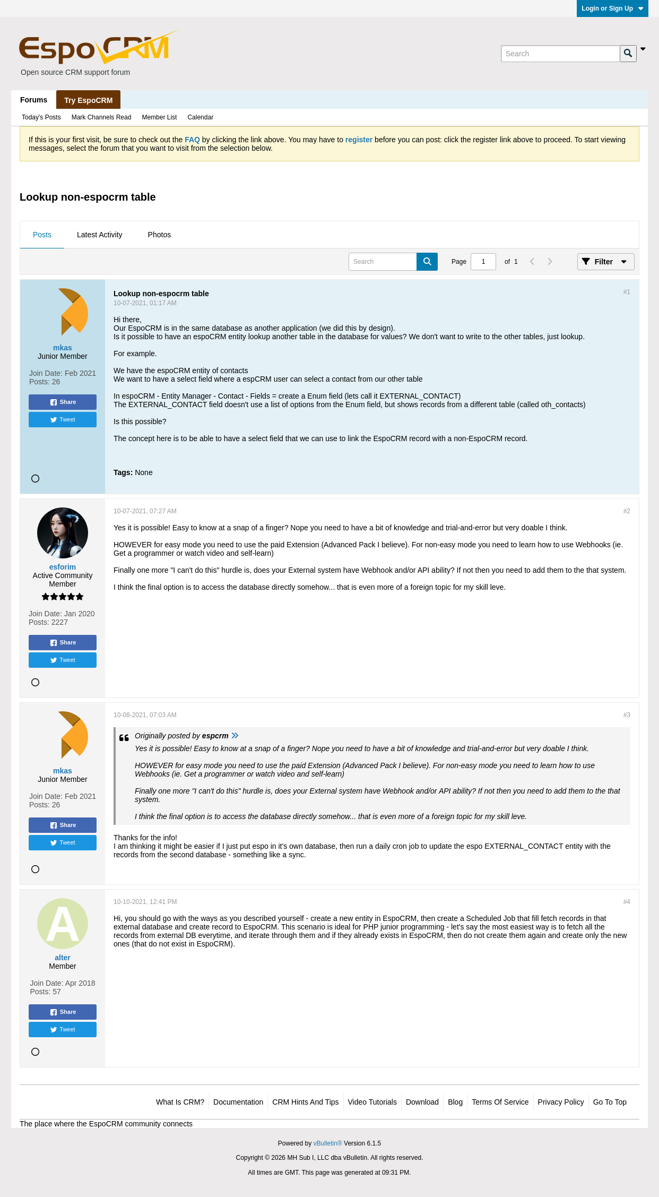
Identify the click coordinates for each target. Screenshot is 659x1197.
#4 (626, 902)
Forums (33, 100)
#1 (626, 292)
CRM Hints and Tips (305, 1102)
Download (422, 1102)
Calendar (200, 117)
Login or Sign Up (613, 8)
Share (62, 402)
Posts (42, 234)
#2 (626, 511)
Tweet (62, 420)
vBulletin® (328, 1143)
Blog (455, 1102)
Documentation (238, 1102)
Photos (159, 234)
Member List (159, 117)
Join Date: (46, 373)
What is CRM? (180, 1102)
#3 (626, 715)
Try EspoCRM (88, 100)
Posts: (39, 381)
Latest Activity (100, 234)
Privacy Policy (561, 1102)
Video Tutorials (372, 1102)
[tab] (42, 235)
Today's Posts (41, 117)
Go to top (610, 1102)
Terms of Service (500, 1102)
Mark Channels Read (102, 117)
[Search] (560, 53)
